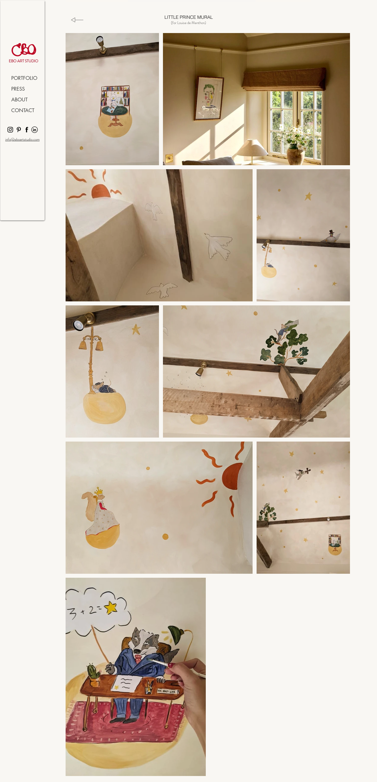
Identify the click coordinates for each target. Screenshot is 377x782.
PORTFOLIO (24, 78)
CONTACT (22, 110)
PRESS (18, 89)
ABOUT (19, 99)
